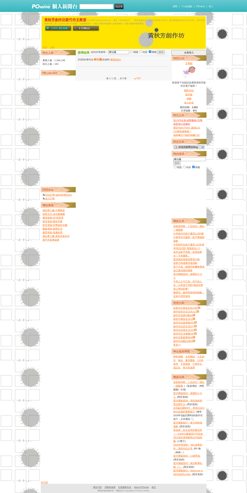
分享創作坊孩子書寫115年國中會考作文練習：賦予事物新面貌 (188, 237)
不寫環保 (185, 364)
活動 (52, 47)
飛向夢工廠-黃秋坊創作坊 (56, 236)
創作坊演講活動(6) (183, 315)
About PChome (141, 487)
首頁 (45, 47)
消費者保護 (109, 487)
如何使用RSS (63, 195)
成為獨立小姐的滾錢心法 (186, 135)
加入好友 (189, 102)
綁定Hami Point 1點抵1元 (186, 127)
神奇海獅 (178, 356)
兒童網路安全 (124, 487)
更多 (177, 344)
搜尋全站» (115, 59)
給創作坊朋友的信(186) (185, 308)
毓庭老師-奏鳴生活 (52, 228)
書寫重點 (190, 360)
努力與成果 (189, 367)
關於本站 (189, 90)
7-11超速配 (186, 6)
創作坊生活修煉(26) (183, 333)
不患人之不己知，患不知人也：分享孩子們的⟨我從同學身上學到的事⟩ (188, 285)
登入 (211, 6)
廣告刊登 (97, 487)
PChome (200, 6)
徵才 (154, 487)
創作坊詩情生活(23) (183, 330)
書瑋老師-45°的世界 (53, 217)
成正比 (177, 367)
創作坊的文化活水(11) (185, 311)
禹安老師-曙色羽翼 (52, 221)
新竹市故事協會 (51, 239)
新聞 (175, 6)
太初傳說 (190, 356)
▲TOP (137, 78)
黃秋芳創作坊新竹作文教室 (65, 20)
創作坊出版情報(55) (183, 322)
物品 (180, 360)
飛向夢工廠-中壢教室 (54, 210)
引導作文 (197, 364)
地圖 (189, 98)
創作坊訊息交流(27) (183, 326)
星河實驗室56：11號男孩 (186, 456)
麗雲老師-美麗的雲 (52, 232)
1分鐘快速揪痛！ (182, 131)
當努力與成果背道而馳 (185, 263)
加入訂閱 (50, 198)
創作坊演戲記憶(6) (183, 341)
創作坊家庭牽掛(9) (183, 337)
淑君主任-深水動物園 (54, 214)
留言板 (188, 94)
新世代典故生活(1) (183, 319)
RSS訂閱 (50, 195)
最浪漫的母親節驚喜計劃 (186, 259)
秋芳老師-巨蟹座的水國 (55, 225)
